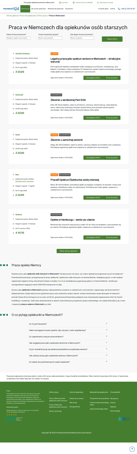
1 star (16, 414)
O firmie (112, 9)
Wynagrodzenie (75, 405)
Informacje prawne (12, 407)
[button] (132, 449)
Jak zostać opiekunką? (38, 9)
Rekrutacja (73, 401)
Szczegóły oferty (93, 78)
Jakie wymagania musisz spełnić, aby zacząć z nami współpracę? (57, 330)
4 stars (10, 414)
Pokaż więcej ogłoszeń (68, 251)
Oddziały (113, 405)
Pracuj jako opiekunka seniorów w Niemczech (39, 2)
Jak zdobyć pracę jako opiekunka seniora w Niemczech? (53, 356)
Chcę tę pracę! (111, 78)
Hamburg (18, 214)
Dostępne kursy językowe (24, 181)
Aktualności (69, 9)
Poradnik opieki (103, 9)
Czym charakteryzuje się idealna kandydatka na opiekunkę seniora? (58, 349)
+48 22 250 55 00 (126, 9)
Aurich (17, 135)
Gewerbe (61, 281)
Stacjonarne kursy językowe (99, 397)
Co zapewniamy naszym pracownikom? (46, 337)
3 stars (12, 414)
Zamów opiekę (115, 409)
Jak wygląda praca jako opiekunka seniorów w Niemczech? (54, 343)
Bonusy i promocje (55, 409)
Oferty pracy (25, 9)
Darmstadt (19, 95)
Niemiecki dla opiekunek (55, 9)
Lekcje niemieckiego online (99, 407)
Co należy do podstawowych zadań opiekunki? (49, 362)
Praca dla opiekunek (28, 16)
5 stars (8, 414)
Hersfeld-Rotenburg (22, 53)
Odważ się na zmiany (77, 397)
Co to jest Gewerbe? (38, 324)
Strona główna (12, 16)
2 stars (14, 414)
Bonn (17, 175)
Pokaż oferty (112, 39)
